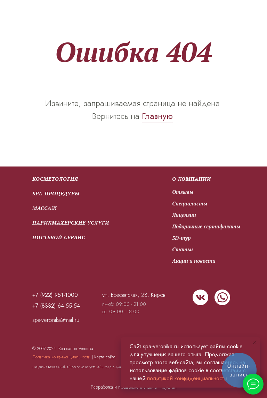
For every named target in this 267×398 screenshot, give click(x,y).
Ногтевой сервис (58, 237)
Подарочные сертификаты (206, 226)
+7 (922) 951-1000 (55, 295)
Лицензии (184, 214)
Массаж (44, 208)
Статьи (182, 249)
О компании (191, 179)
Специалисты (189, 203)
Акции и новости (194, 260)
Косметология (55, 179)
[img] (200, 297)
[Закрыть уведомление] (254, 342)
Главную (157, 116)
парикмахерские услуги (70, 222)
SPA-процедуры (56, 193)
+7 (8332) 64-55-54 (56, 306)
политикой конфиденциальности (187, 378)
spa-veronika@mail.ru (55, 320)
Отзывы (182, 191)
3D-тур (181, 237)
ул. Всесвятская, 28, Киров (133, 295)
